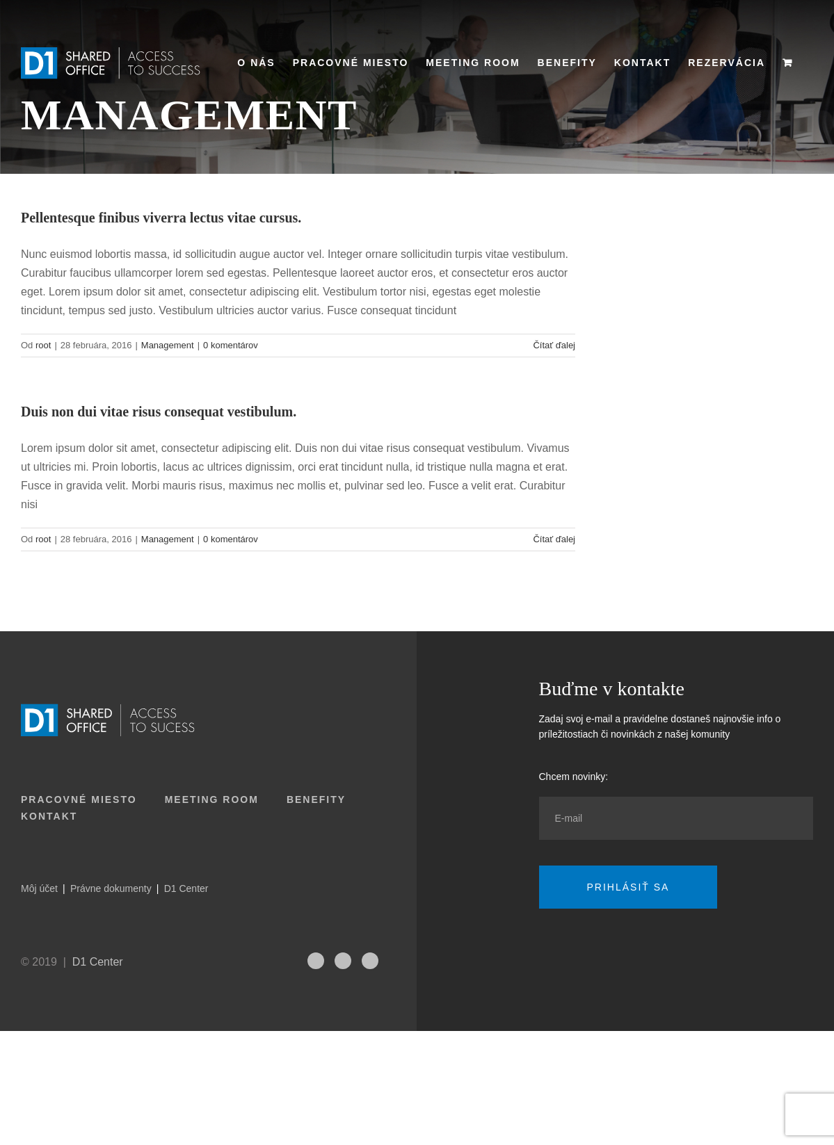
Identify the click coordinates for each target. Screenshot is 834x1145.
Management (167, 345)
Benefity (316, 799)
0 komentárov (230, 345)
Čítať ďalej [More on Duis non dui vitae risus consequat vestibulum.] (554, 539)
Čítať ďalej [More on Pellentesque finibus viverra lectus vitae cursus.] (554, 345)
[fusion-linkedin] (343, 960)
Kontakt (49, 816)
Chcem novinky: (574, 776)
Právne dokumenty (111, 888)
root (43, 345)
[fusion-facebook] (370, 960)
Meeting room (212, 799)
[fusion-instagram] (315, 960)
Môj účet (39, 888)
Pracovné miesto (79, 799)
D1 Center (186, 888)
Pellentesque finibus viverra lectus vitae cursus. (161, 217)
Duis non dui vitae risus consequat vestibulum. (158, 411)
